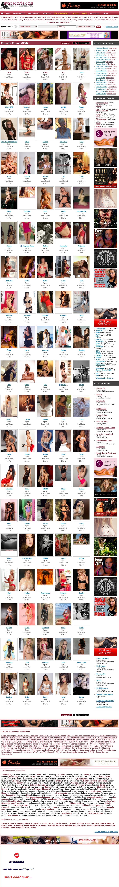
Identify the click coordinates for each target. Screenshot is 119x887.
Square (27, 811)
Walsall (58, 813)
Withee (62, 815)
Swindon (66, 811)
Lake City (100, 795)
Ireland (4, 825)
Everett (10, 789)
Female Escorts (101, 64)
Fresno (30, 789)
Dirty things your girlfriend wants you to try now (56, 742)
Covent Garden (69, 785)
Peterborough (76, 805)
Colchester (24, 785)
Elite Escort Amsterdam (55, 17)
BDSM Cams (111, 94)
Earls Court (81, 787)
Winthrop (41, 815)
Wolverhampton (72, 815)
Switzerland (99, 825)
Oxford (26, 777)
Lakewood (5, 797)
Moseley (72, 801)
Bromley (65, 781)
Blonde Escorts (101, 71)
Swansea (58, 811)
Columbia (49, 785)
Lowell (20, 799)
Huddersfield (15, 793)
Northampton (33, 803)
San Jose (58, 809)
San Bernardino (22, 809)
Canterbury (11, 783)
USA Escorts (100, 53)
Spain (83, 825)
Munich (44, 775)
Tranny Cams (111, 91)
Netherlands (35, 825)
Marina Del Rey (90, 799)
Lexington (55, 797)
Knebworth (67, 795)
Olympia (93, 803)
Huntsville (34, 793)
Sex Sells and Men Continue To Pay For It (79, 738)
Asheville (92, 777)
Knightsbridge (77, 795)
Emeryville (110, 787)
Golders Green (64, 789)
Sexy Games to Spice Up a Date (88, 740)
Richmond (62, 807)
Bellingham (61, 779)
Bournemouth (25, 781)
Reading (48, 807)
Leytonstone (64, 797)
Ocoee (66, 803)
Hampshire (32, 791)
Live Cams (42, 17)
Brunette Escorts (101, 73)
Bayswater (37, 779)
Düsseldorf (77, 775)
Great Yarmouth (77, 789)
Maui (110, 799)
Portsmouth (14, 807)
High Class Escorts (102, 66)
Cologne (69, 775)
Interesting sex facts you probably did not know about (50, 746)
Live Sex (75, 13)
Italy (10, 825)
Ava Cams (113, 48)
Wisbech (55, 815)
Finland (80, 823)
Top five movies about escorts (43, 750)
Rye (80, 807)
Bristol (20, 777)
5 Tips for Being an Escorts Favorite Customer (19, 736)
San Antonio (10, 809)
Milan (38, 777)
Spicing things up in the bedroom (17, 750)
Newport (23, 803)
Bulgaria (28, 823)
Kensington (20, 795)
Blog (84, 13)
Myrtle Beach (81, 801)
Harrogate (65, 791)
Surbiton (50, 811)
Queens (34, 807)
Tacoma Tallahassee (78, 811)
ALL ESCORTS (33, 13)
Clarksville (107, 783)
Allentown (71, 777)
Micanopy (27, 801)
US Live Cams (111, 53)
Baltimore (20, 779)
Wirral (48, 815)
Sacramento (87, 807)
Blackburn (92, 779)
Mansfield (72, 799)
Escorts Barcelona (52, 20)
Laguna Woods (90, 795)
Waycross (83, 813)
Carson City (28, 783)
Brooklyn (78, 781)
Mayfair (4, 801)
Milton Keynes (45, 801)
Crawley (88, 785)
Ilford (41, 793)
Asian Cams (112, 75)
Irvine (90, 793)
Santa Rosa (80, 809)
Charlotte (56, 783)
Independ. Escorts (102, 48)
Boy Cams (109, 62)
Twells (27, 813)
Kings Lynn (57, 795)
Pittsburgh (106, 805)
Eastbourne (91, 787)
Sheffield (96, 809)
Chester (82, 783)
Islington (96, 793)
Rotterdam (16, 775)
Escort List (83, 17)
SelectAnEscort (65, 22)
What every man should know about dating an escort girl (53, 740)
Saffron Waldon (99, 807)
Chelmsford (65, 783)
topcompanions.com (29, 17)
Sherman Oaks (106, 809)
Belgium (20, 823)
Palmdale (32, 805)
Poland (44, 825)
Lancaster (14, 797)
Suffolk (34, 811)
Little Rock (81, 797)
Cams (113, 59)
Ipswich (79, 793)
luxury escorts (78, 20)
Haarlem (31, 775)
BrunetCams (113, 73)
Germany (95, 823)
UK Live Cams (110, 55)
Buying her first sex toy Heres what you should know (50, 748)
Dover (53, 787)
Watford (76, 813)
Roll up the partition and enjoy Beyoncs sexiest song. (76, 750)
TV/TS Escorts (101, 91)
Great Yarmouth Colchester (95, 789)
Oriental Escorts (101, 75)
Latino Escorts (101, 84)
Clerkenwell (6, 785)
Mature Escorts (101, 82)
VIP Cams (113, 66)
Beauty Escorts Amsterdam (34, 20)
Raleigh (41, 807)
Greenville (5, 791)
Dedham (18, 787)
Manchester (94, 775)
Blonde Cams (112, 71)
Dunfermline (71, 787)
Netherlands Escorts (103, 59)
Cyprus (50, 823)
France (88, 823)
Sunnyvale (41, 811)
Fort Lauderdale (20, 789)
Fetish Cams (111, 69)
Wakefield (50, 813)
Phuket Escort (111, 20)
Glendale (53, 789)
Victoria (42, 813)
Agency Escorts (101, 50)
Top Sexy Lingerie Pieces (18, 746)
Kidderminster (36, 795)
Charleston (47, 783)
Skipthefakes (89, 20)
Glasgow (4, 777)
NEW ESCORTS (18, 13)
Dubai (52, 777)
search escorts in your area (106, 832)
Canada (36, 823)
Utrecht (24, 775)
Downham (61, 787)
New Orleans (101, 801)
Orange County (7, 805)
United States (30, 827)
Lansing (22, 797)
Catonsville (38, 783)
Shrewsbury (6, 811)
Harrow (73, 791)
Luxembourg (18, 825)
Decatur (10, 787)
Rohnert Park (72, 807)
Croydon (95, 785)
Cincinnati (98, 783)
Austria (13, 823)
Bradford (43, 781)
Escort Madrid (100, 20)
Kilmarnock (47, 795)
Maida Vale (42, 799)
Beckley (45, 779)
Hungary (110, 823)
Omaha (101, 803)
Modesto (64, 801)
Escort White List (94, 17)
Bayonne (28, 779)
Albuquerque (61, 777)
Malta (26, 825)
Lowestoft (27, 799)
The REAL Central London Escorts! (52, 736)
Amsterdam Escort (7, 17)
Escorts (18, 17)
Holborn (88, 791)
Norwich (42, 803)
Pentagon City (64, 805)
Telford (96, 811)
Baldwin (12, 779)
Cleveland (15, 785)
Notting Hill (51, 803)
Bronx (72, 781)
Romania (60, 825)
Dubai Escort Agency (15, 20)
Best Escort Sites (71, 17)
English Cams (112, 87)
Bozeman (35, 781)
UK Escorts (100, 55)
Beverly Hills (71, 779)
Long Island (107, 797)
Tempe (13, 813)
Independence (49, 793)
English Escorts (101, 87)
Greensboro (111, 789)
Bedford (52, 779)
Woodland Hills (85, 815)
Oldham (86, 803)
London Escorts (53, 22)
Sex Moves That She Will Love (16, 748)
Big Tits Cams (111, 89)
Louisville (13, 799)
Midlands (34, 801)
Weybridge (23, 815)
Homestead (106, 791)
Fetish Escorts (101, 69)
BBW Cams (110, 78)
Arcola (85, 777)
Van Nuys (34, 813)
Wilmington (32, 815)
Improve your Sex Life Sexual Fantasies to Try (94, 742)
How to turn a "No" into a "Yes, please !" (39, 752)
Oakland (59, 803)
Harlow (48, 791)
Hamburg (52, 775)
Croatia (43, 823)
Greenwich (14, 791)
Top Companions (61, 13)
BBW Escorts (100, 78)
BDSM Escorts (101, 94)
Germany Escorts (102, 57)
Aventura (4, 779)
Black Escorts (100, 80)
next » (87, 43)
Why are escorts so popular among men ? (72, 752)
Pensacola (54, 805)
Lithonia (73, 797)
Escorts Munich (65, 20)
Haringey (41, 791)
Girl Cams (111, 64)
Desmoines (39, 787)
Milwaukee (56, 801)
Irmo (85, 793)
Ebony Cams (111, 80)
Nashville (91, 801)
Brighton (51, 781)
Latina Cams (111, 84)
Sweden (90, 825)
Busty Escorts (100, 89)
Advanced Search (112, 27)
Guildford (23, 791)
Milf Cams (111, 82)
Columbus (58, 785)
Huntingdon (25, 793)
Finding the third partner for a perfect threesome (67, 744)
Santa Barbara (69, 809)
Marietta (80, 799)
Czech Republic (61, 823)
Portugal (51, 825)
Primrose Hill (25, 807)
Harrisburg (56, 791)
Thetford (20, 813)
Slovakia (68, 825)
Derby (31, 787)
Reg (7, 13)
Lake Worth (109, 795)
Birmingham (105, 775)
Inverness (71, 793)
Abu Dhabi (45, 777)
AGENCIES (47, 13)
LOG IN (105, 13)
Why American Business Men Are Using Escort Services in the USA (35, 738)
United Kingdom (17, 827)
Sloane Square (18, 811)
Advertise (94, 13)
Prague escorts (107, 17)
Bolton (9, 781)
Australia (5, 823)
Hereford (80, 791)
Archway (79, 777)
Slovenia (76, 825)
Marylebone (102, 799)
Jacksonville (105, 793)
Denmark (72, 823)
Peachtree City (43, 805)
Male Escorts (100, 62)
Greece (103, 823)
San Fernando (35, 809)
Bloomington (102, 779)
